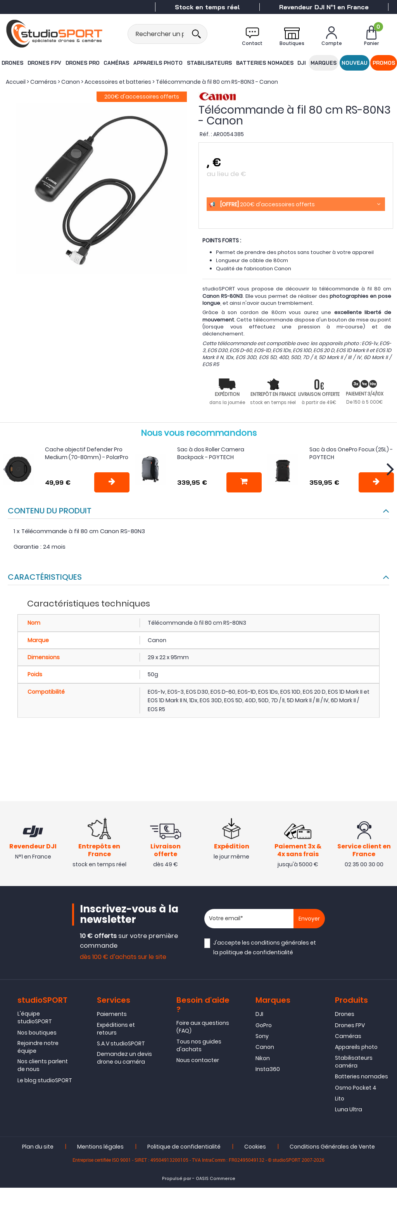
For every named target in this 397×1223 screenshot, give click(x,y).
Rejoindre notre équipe (38, 1049)
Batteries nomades (263, 63)
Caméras (117, 63)
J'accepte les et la (264, 948)
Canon (264, 1049)
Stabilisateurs (209, 63)
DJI (301, 63)
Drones (12, 63)
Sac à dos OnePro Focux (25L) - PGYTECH (351, 453)
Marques (324, 63)
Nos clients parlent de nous (42, 1067)
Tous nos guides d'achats (198, 1047)
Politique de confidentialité (184, 1148)
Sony (262, 1038)
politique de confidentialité (256, 953)
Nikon (262, 1060)
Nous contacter (197, 1062)
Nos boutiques (37, 1034)
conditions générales (280, 943)
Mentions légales (100, 1148)
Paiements (112, 1016)
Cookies (255, 1148)
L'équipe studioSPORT (34, 1019)
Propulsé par (176, 1180)
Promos (384, 63)
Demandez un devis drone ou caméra (124, 1060)
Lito (339, 1100)
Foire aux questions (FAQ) (202, 1028)
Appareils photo (158, 63)
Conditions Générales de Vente (332, 1148)
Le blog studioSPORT (44, 1082)
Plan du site (38, 1148)
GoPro (263, 1027)
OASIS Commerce (215, 1180)
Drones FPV (44, 63)
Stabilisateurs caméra (354, 1063)
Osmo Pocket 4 (355, 1089)
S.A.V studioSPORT (121, 1045)
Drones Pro (82, 63)
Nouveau (354, 63)
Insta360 (267, 1071)
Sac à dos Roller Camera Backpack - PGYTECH (210, 453)
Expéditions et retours (116, 1030)
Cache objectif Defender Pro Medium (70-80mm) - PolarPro (86, 453)
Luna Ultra (348, 1111)
